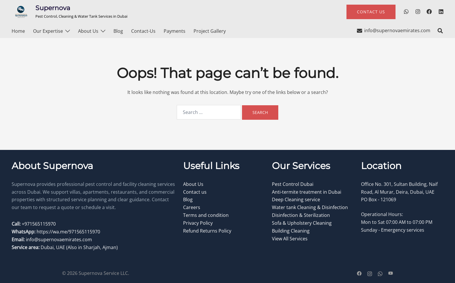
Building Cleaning (291, 231)
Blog (118, 31)
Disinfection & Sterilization (301, 215)
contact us (371, 11)
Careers (191, 207)
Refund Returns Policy (207, 231)
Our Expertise (48, 31)
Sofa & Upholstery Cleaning (302, 223)
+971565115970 (38, 224)
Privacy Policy (198, 223)
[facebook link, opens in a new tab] (429, 11)
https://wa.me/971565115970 (68, 231)
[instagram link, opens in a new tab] (417, 11)
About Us (88, 31)
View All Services (290, 238)
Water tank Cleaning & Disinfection (310, 207)
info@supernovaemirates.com (59, 239)
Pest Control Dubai (292, 184)
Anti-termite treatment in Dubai (306, 192)
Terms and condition (206, 215)
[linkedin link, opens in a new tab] (440, 11)
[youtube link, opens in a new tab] (390, 273)
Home (18, 31)
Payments (174, 31)
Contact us (195, 192)
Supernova (52, 8)
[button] (440, 31)
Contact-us (143, 31)
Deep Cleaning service (296, 199)
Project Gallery (210, 31)
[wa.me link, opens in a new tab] (406, 11)
